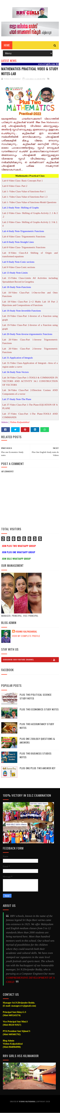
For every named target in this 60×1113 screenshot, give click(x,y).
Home (7, 45)
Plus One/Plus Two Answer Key (37, 768)
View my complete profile (26, 636)
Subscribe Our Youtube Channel (31, 660)
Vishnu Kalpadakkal (26, 631)
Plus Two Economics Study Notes (39, 709)
